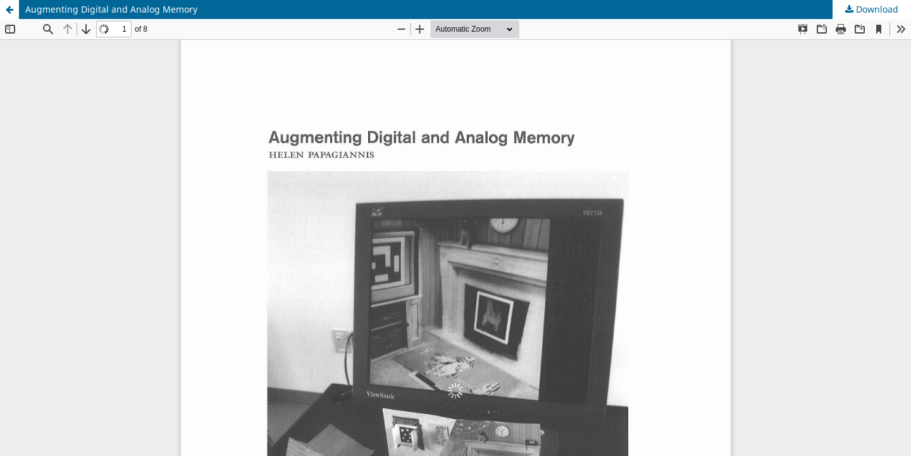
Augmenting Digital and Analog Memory (111, 9)
